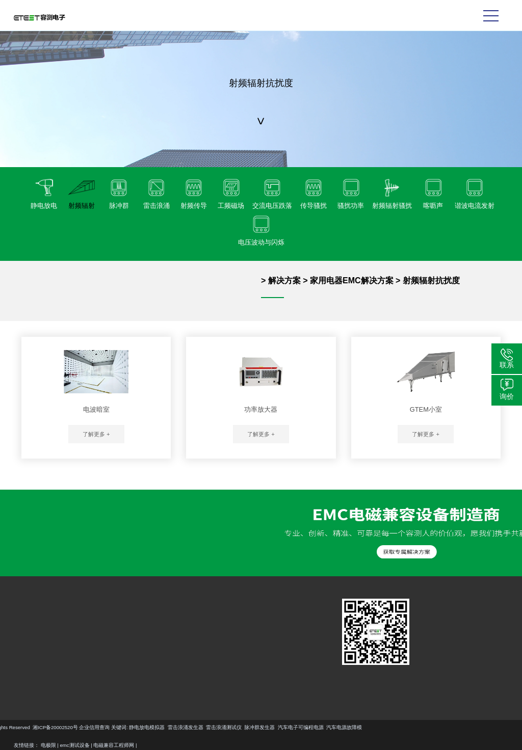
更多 (21, 672)
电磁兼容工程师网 (113, 745)
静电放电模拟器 (35, 727)
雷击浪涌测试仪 (112, 727)
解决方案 (284, 280)
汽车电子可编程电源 (189, 727)
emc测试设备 (75, 745)
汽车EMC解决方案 (86, 623)
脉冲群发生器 (148, 727)
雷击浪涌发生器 (74, 727)
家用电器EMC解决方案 (352, 280)
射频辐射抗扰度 (431, 280)
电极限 (48, 745)
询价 (507, 396)
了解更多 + (96, 434)
